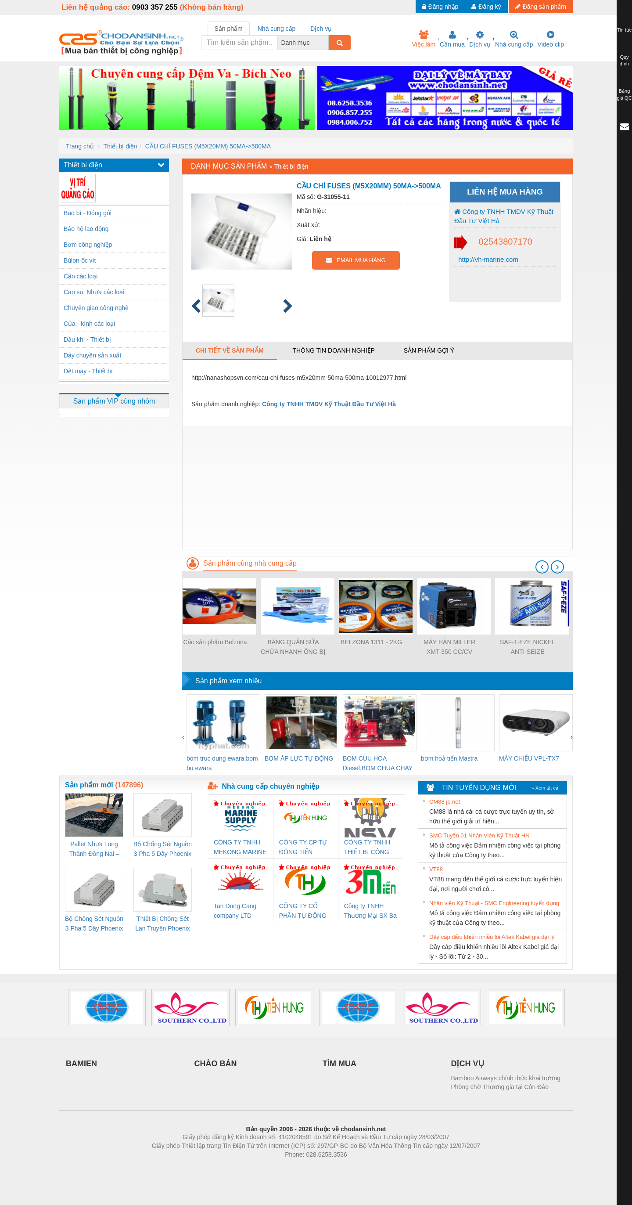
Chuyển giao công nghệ (96, 307)
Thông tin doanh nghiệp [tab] (333, 350)
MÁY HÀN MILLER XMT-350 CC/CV (449, 647)
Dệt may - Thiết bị (88, 371)
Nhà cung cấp (514, 39)
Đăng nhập (440, 6)
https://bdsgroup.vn (304, 1167)
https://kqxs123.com (357, 1167)
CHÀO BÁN (215, 1063)
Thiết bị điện (120, 146)
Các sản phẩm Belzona (215, 642)
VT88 (436, 869)
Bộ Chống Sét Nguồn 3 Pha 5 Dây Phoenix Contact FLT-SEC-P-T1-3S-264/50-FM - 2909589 (162, 850)
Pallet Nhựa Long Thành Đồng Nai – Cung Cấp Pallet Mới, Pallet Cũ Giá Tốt (94, 850)
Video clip (551, 39)
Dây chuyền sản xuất (92, 355)
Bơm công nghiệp (88, 244)
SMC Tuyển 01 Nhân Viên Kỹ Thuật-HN (479, 835)
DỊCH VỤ (467, 1063)
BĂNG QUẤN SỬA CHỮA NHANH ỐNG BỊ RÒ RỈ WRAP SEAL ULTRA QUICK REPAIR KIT (293, 648)
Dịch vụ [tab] (321, 28)
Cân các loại (80, 276)
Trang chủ (80, 146)
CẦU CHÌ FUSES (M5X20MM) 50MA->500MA (208, 146)
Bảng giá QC (624, 94)
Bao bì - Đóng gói (87, 212)
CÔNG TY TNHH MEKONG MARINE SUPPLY (240, 848)
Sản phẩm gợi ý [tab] (429, 350)
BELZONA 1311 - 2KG (371, 642)
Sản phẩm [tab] (229, 28)
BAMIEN (81, 1063)
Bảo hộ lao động (86, 228)
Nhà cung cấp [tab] (277, 28)
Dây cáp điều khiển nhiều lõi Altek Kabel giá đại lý (491, 937)
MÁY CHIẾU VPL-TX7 (529, 758)
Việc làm (423, 39)
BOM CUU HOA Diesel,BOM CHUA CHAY (378, 763)
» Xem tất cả (544, 787)
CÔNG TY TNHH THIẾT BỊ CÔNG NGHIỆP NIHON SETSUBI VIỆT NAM (367, 848)
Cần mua (452, 39)
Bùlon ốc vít (80, 260)
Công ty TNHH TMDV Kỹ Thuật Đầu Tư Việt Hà (503, 216)
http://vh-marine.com (487, 259)
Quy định (624, 60)
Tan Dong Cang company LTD (235, 910)
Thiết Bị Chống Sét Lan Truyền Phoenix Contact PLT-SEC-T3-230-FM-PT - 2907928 (162, 924)
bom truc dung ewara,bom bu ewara (222, 763)
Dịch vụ (480, 39)
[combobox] (326, 42)
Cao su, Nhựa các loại (94, 292)
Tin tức (624, 29)
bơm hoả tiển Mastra (449, 758)
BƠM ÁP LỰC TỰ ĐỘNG (299, 758)
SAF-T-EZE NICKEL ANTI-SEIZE (527, 647)
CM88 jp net (444, 801)
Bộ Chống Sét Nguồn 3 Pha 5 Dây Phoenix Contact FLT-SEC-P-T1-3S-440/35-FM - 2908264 (94, 924)
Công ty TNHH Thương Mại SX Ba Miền (370, 911)
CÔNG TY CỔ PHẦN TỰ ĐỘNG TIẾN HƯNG (303, 911)
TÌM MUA (339, 1063)
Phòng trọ (260, 1167)
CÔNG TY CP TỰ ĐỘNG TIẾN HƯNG (303, 848)
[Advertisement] (377, 487)
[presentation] (542, 567)
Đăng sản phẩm (540, 6)
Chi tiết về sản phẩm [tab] (230, 350)
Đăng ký (486, 6)
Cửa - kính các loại (89, 323)
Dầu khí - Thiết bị (87, 339)
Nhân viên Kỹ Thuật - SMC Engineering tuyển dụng (494, 903)
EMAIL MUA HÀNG (355, 260)
